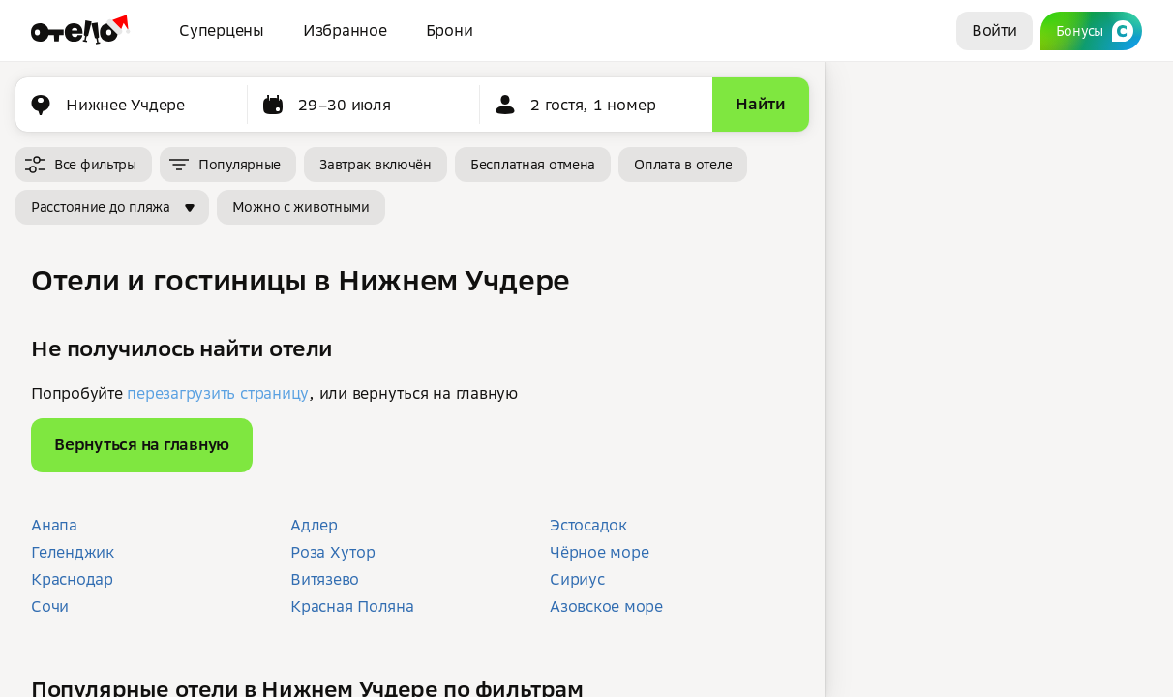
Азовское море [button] (606, 606)
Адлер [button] (314, 524)
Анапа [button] (54, 524)
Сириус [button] (577, 579)
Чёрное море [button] (599, 551)
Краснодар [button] (72, 579)
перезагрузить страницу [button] (218, 393)
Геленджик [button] (72, 551)
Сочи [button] (50, 606)
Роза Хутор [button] (333, 551)
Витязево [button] (324, 579)
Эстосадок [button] (588, 524)
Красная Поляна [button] (352, 606)
